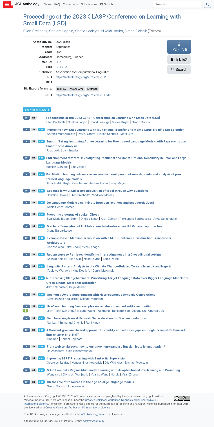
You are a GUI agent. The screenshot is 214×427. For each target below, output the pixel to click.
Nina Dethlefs (81, 270)
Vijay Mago (117, 183)
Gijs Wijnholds (114, 362)
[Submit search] (207, 4)
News (48, 4)
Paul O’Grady (86, 134)
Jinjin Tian (53, 310)
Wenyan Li (54, 374)
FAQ (57, 4)
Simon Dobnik (136, 31)
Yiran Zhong (130, 374)
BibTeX (61, 88)
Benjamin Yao (121, 310)
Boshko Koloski (57, 259)
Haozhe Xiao (55, 247)
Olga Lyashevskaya (79, 351)
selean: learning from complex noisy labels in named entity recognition (99, 306)
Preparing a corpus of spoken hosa (73, 214)
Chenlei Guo (156, 310)
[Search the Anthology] (177, 4)
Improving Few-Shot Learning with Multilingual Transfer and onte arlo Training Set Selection (115, 129)
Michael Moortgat (91, 299)
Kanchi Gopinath (71, 339)
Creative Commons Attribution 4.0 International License (77, 407)
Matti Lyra (126, 134)
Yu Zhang (103, 310)
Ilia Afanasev (55, 351)
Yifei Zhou (73, 247)
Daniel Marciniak (103, 270)
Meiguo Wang (86, 310)
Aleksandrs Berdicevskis (135, 218)
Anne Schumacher (165, 218)
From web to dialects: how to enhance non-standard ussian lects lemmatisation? (106, 346)
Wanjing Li (81, 374)
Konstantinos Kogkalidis (62, 299)
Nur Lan (52, 322)
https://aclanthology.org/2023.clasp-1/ (81, 77)
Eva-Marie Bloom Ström (62, 218)
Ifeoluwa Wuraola (58, 270)
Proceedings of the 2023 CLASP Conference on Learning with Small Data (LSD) (102, 20)
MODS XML (76, 88)
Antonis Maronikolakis (61, 134)
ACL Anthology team (93, 414)
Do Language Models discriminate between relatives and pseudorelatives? (100, 202)
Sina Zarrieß (78, 167)
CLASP (60, 62)
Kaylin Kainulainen (75, 183)
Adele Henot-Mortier (60, 207)
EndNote (92, 88)
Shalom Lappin (61, 31)
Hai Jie (115, 374)
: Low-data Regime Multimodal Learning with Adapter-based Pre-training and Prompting (113, 370)
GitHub (106, 4)
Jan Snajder (70, 150)
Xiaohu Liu (139, 310)
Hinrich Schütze (107, 134)
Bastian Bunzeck (57, 167)
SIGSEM (61, 67)
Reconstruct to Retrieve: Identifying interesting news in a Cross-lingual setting (104, 254)
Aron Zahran (109, 218)
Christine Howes (57, 195)
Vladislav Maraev (103, 195)
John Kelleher (76, 386)
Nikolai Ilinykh (112, 31)
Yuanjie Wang (99, 374)
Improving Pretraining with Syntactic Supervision (86, 358)
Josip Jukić (53, 150)
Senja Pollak (111, 259)
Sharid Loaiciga (87, 31)
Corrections (71, 4)
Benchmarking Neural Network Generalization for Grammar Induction (96, 318)
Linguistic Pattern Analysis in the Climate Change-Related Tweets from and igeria (109, 266)
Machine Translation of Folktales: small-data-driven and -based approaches (104, 226)
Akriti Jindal (53, 183)
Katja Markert (77, 287)
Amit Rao (52, 339)
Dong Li (68, 374)
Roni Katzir (93, 322)
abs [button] (41, 129)
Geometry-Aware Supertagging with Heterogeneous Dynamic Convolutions (101, 294)
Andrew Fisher (98, 183)
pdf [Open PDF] (26, 117)
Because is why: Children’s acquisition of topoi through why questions (97, 191)
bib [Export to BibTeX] (33, 117)
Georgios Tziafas (58, 362)
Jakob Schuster (56, 287)
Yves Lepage (90, 247)
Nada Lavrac (92, 259)
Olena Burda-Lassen (60, 230)
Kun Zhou (68, 310)
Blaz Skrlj (75, 259)
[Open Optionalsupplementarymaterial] (25, 310)
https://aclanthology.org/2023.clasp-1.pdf (83, 95)
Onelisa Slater (89, 218)
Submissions (90, 4)
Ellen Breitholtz (35, 31)
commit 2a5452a (93, 420)
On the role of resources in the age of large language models (90, 382)
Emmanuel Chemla (71, 322)
